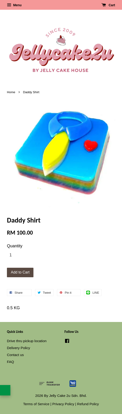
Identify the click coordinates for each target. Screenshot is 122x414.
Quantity (14, 246)
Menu (14, 5)
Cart (108, 5)
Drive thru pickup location (27, 341)
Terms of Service (36, 404)
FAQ (10, 362)
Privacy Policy (63, 404)
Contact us (15, 355)
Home (11, 92)
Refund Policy (88, 404)
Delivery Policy (18, 348)
